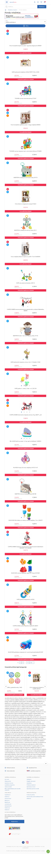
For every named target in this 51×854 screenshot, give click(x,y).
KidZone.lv (7, 796)
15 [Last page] (27, 662)
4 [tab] (29, 95)
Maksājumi (29, 779)
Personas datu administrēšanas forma (35, 796)
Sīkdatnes (29, 798)
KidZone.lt (7, 809)
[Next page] (31, 663)
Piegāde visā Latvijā (31, 781)
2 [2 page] (20, 662)
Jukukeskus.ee (8, 804)
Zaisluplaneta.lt (8, 806)
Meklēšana (42, 6)
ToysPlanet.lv (8, 794)
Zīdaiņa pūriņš (8, 781)
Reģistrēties (14, 821)
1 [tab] (21, 95)
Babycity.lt (7, 800)
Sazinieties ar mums (31, 786)
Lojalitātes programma (10, 785)
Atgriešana (29, 783)
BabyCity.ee (7, 802)
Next (45, 686)
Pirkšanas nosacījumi (31, 785)
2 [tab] (25, 280)
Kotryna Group (8, 798)
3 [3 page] (22, 662)
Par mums (7, 779)
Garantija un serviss (9, 783)
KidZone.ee (7, 807)
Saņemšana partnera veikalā (33, 788)
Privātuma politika (31, 794)
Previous (6, 686)
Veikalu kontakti (8, 786)
